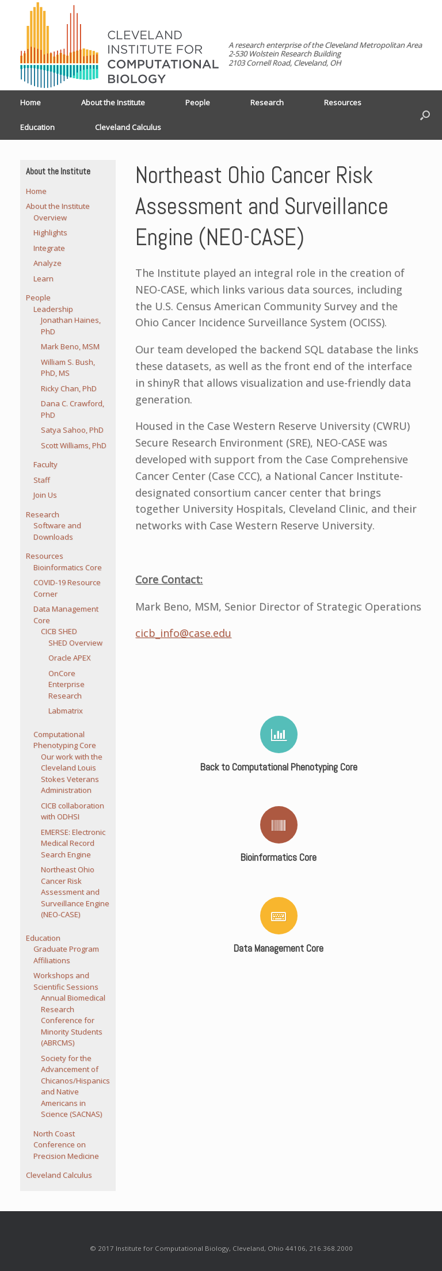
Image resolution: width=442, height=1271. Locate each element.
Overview (50, 217)
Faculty (45, 464)
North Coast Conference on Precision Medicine (66, 1144)
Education (37, 127)
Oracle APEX (69, 657)
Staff (41, 480)
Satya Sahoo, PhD (72, 430)
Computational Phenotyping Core (64, 740)
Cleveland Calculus (128, 127)
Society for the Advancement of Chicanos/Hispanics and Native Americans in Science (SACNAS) (75, 1086)
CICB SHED (59, 631)
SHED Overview (75, 643)
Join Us (45, 495)
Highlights (50, 232)
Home (30, 102)
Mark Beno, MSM (70, 346)
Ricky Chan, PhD (69, 388)
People (197, 102)
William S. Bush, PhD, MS (68, 368)
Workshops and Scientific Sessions (65, 981)
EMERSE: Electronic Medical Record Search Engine (73, 843)
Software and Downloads (57, 531)
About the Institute (113, 102)
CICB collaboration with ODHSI (72, 811)
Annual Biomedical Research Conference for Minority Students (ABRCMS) (73, 1020)
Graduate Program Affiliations (66, 954)
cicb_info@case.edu (183, 633)
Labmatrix (65, 710)
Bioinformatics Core (67, 567)
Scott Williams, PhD (73, 445)
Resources (342, 102)
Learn (43, 278)
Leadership (53, 309)
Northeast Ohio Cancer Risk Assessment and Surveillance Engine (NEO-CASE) (75, 891)
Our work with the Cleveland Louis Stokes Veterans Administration (71, 773)
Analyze (47, 263)
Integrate (49, 248)
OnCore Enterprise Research (66, 684)
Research (267, 102)
